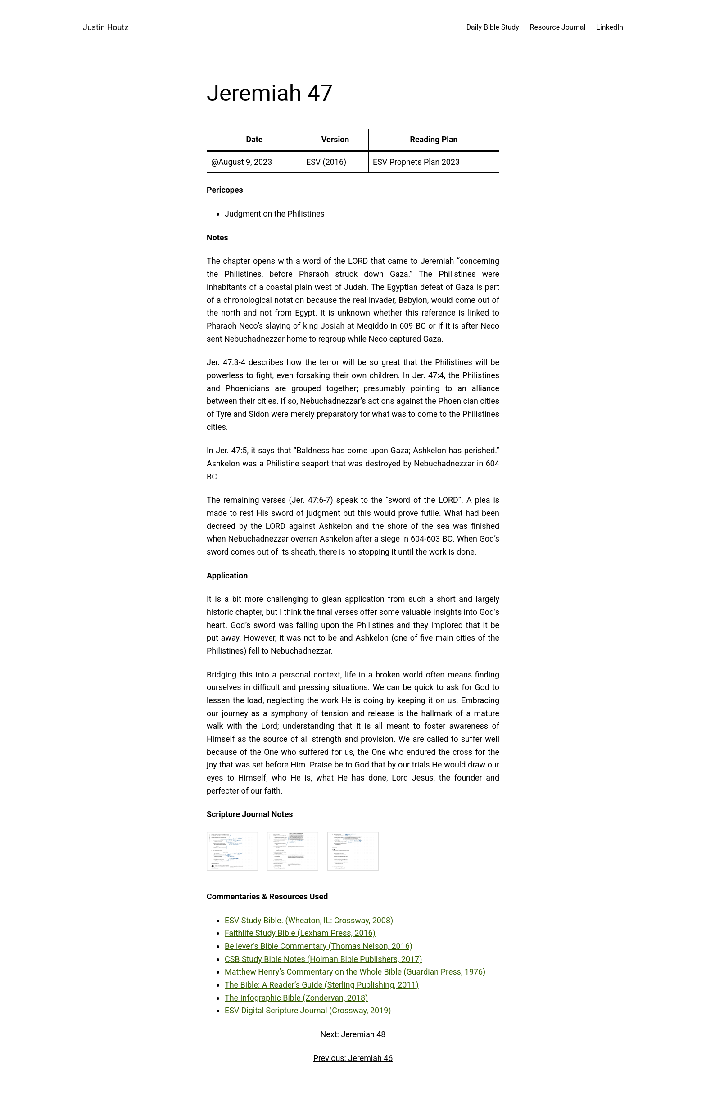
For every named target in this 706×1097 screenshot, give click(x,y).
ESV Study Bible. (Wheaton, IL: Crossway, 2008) (309, 920)
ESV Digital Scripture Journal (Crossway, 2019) (308, 1010)
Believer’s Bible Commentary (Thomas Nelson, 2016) (318, 946)
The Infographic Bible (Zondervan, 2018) (296, 997)
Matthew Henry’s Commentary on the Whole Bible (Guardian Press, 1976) (355, 971)
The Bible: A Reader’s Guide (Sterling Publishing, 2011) (322, 984)
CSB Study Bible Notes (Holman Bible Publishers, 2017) (323, 959)
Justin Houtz (105, 27)
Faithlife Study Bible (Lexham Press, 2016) (300, 933)
